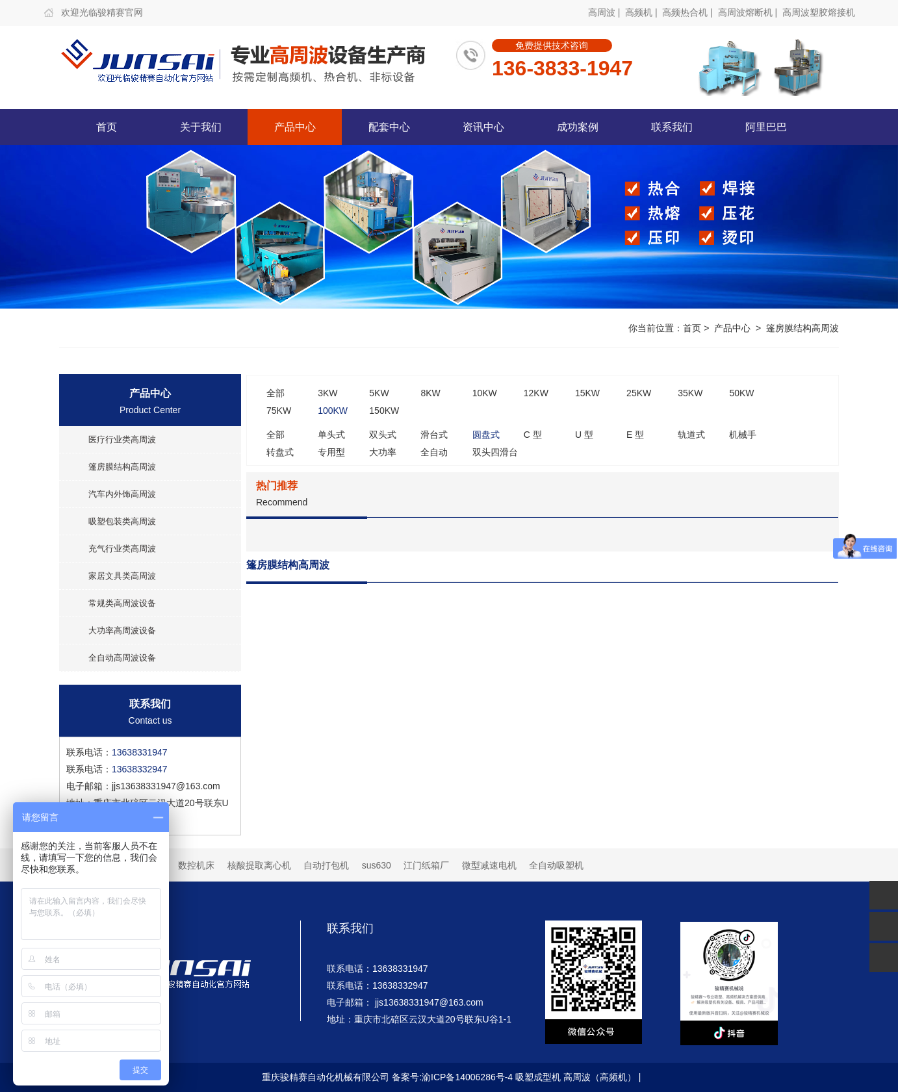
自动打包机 (326, 865)
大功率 (382, 452)
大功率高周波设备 (122, 630)
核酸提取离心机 (259, 865)
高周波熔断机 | (749, 12)
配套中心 (389, 127)
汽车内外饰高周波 (122, 494)
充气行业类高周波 (122, 548)
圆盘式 (486, 434)
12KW (536, 393)
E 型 (635, 434)
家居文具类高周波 (122, 576)
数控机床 (196, 865)
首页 (106, 127)
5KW (379, 393)
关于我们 (201, 127)
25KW (638, 393)
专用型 (331, 452)
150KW (384, 410)
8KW (430, 393)
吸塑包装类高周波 (122, 521)
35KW (690, 393)
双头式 (382, 434)
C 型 (533, 434)
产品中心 (295, 127)
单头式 (331, 434)
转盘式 (280, 452)
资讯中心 (483, 127)
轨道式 (691, 434)
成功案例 (577, 127)
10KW (484, 393)
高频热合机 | (688, 12)
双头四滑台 (495, 452)
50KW (741, 393)
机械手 (742, 434)
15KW (587, 393)
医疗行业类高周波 (122, 439)
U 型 (584, 434)
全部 (275, 393)
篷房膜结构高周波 (802, 328)
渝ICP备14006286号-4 (467, 1077)
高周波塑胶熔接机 (818, 12)
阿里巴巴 (766, 127)
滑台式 (434, 434)
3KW (327, 393)
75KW (278, 410)
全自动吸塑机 (556, 865)
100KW (333, 410)
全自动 (434, 452)
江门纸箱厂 (426, 865)
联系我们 (672, 127)
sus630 (376, 865)
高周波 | (605, 12)
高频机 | (642, 12)
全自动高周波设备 (122, 658)
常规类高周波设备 (122, 603)
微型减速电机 (489, 865)
